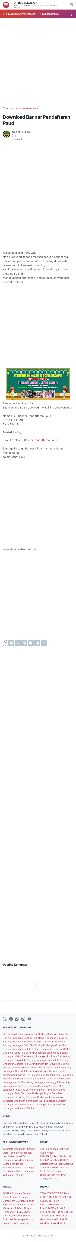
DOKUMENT (54, 1167)
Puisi (6, 1215)
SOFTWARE (16, 1215)
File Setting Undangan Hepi (43, 1049)
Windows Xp (60, 1223)
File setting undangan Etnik (44, 1074)
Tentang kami (48, 1215)
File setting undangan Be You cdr (43, 1071)
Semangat (19, 1219)
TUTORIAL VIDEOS (62, 1211)
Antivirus (64, 1148)
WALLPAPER (60, 1219)
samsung (24, 1223)
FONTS (7, 1193)
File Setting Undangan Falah (45, 1041)
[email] (44, 643)
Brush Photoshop (50, 1160)
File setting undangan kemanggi (39, 1082)
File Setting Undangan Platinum (39, 1056)
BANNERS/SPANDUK (52, 1156)
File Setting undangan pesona (41, 1067)
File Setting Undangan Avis (18, 1034)
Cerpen (58, 1163)
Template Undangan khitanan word (45, 1097)
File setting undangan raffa (36, 1086)
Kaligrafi (8, 1204)
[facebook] (11, 643)
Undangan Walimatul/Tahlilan (19, 1108)
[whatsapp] (24, 643)
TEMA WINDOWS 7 (51, 1193)
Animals (54, 1148)
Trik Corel (61, 1215)
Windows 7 (46, 1223)
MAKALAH (9, 1208)
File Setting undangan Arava (40, 1063)
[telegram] (31, 643)
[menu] (6, 5)
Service (14, 1223)
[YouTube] (29, 1019)
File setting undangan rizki (36, 1089)
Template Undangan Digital (36, 1093)
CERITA (64, 1160)
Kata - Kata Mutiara (23, 1204)
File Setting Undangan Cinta (47, 1037)
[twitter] (18, 643)
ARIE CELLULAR (25, 3)
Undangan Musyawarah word (19, 1104)
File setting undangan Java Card (40, 1078)
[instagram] (23, 1019)
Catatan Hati (47, 1163)
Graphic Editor (26, 1200)
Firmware (17, 1193)
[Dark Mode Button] (71, 5)
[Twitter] (5, 1019)
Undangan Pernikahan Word (51, 1104)
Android (45, 1148)
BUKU (67, 1156)
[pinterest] (37, 643)
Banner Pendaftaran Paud (40, 440)
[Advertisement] (38, 62)
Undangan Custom (55, 1100)
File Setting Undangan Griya (46, 1045)
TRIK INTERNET (58, 1197)
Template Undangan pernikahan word (24, 1100)
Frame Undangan (19, 1197)
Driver (56, 1174)
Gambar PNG (10, 1200)
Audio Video (47, 1152)
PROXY (19, 1208)
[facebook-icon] (11, 1019)
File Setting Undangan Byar (49, 1034)
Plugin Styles (23, 1211)
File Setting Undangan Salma (38, 1060)
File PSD (54, 1178)
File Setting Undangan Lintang (38, 1052)
